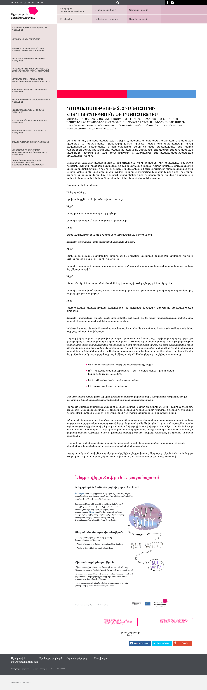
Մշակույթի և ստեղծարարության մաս (72, 10)
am (25, 3)
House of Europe (58, 669)
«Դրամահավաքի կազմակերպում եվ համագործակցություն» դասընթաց (30, 70)
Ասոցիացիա (66, 18)
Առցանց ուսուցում (138, 18)
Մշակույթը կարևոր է (105, 9)
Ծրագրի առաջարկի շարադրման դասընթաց (29, 131)
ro (37, 3)
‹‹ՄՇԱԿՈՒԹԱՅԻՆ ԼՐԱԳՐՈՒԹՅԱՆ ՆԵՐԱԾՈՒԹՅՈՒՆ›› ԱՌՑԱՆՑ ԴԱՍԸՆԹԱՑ (31, 80)
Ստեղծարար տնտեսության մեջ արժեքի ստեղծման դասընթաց (28, 49)
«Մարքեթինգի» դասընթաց (26, 39)
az (21, 3)
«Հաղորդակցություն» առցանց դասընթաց (28, 111)
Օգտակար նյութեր (138, 9)
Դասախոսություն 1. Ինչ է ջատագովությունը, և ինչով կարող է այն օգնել (81, 622)
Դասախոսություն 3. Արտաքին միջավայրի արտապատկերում (175, 621)
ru (16, 3)
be (29, 3)
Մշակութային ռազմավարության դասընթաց (29, 121)
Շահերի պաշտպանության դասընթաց (30, 142)
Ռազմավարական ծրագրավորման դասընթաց (30, 29)
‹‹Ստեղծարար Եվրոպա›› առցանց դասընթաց (28, 59)
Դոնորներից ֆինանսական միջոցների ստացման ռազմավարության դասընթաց (28, 162)
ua (42, 3)
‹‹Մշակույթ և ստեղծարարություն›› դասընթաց (31, 101)
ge (33, 3)
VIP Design (27, 682)
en (12, 3)
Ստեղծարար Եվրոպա (106, 18)
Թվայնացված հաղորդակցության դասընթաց (29, 90)
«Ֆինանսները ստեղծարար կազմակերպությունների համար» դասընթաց (29, 152)
